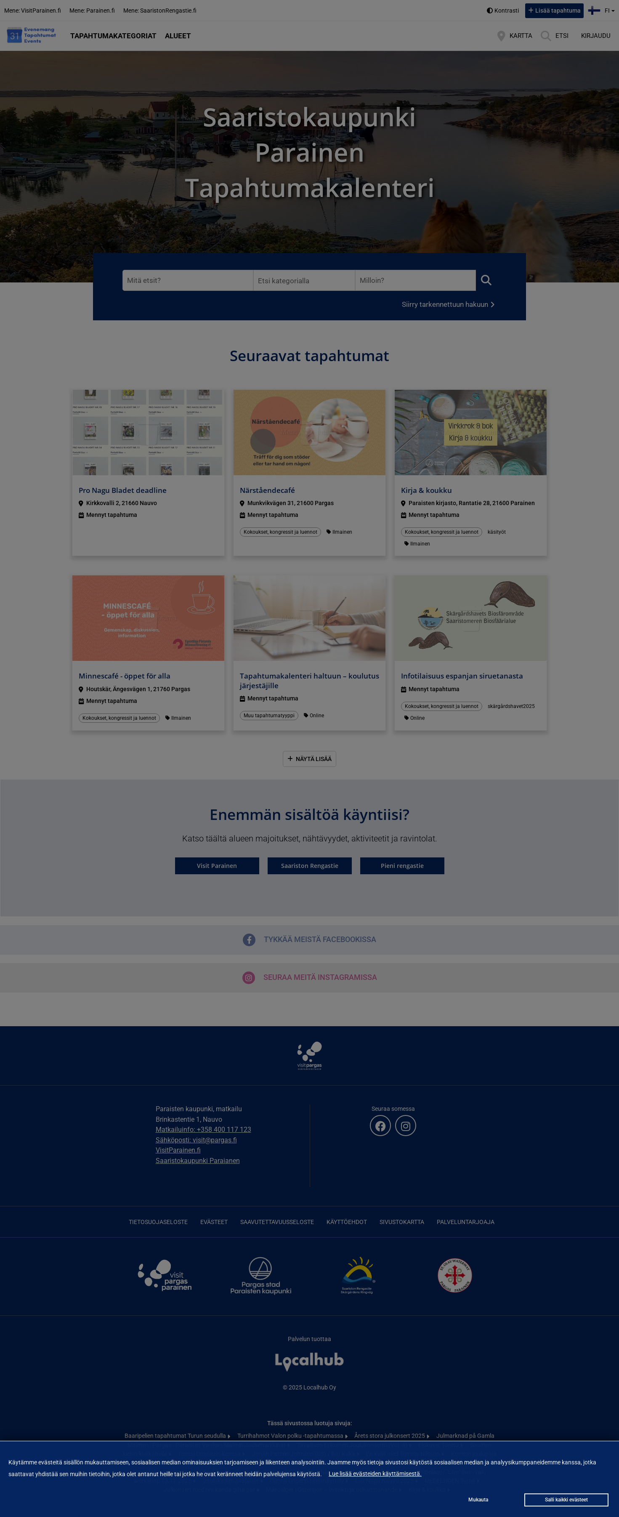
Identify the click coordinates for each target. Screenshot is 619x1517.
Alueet (178, 36)
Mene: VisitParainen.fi (32, 10)
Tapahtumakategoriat (113, 36)
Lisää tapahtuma (558, 10)
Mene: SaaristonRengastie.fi (160, 10)
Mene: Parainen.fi (92, 10)
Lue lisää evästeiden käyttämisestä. (375, 1473)
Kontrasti (506, 10)
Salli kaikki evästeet (566, 1500)
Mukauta (478, 1500)
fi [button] (602, 9)
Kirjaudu (596, 36)
